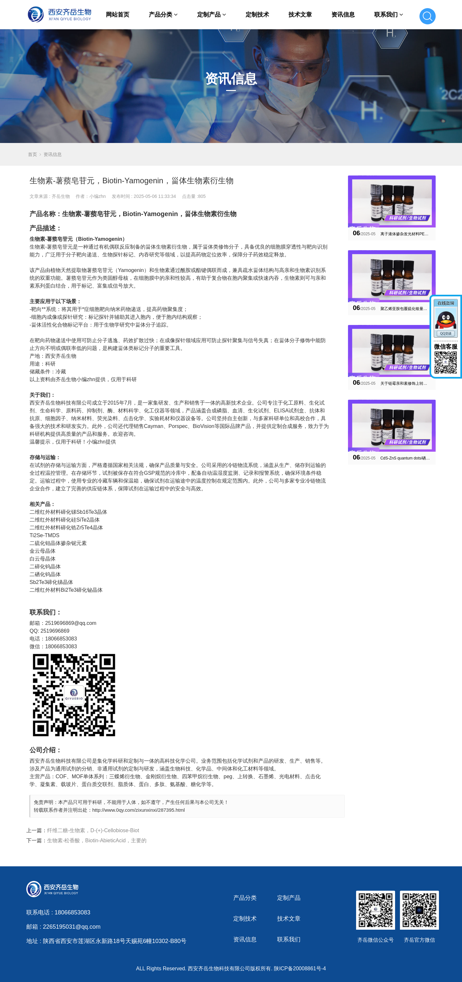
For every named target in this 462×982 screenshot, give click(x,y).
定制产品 (211, 14)
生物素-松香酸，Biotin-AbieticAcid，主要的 (97, 840)
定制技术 (257, 14)
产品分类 (163, 14)
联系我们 (388, 14)
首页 (32, 154)
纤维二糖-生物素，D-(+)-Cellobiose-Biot (93, 830)
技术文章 (300, 14)
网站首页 (117, 14)
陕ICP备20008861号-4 (300, 968)
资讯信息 (343, 14)
